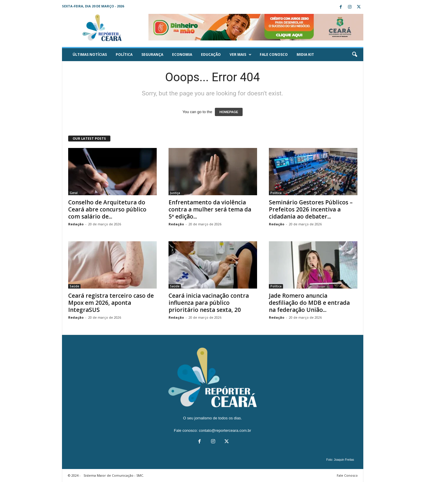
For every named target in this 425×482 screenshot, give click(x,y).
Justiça (175, 193)
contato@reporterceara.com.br (225, 430)
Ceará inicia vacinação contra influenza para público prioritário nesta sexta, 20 (209, 303)
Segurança (152, 54)
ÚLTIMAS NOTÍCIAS (90, 54)
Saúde (74, 286)
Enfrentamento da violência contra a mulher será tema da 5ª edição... (210, 209)
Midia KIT (305, 54)
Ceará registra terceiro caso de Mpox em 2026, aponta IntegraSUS (111, 303)
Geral (74, 193)
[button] (354, 54)
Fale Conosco (274, 54)
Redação (76, 224)
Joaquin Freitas (344, 459)
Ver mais (240, 54)
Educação (211, 54)
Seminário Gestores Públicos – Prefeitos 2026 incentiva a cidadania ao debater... (311, 209)
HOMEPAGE (228, 112)
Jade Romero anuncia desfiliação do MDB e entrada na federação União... (309, 303)
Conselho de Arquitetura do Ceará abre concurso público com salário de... (107, 209)
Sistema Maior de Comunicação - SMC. (114, 475)
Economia (182, 54)
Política (124, 54)
